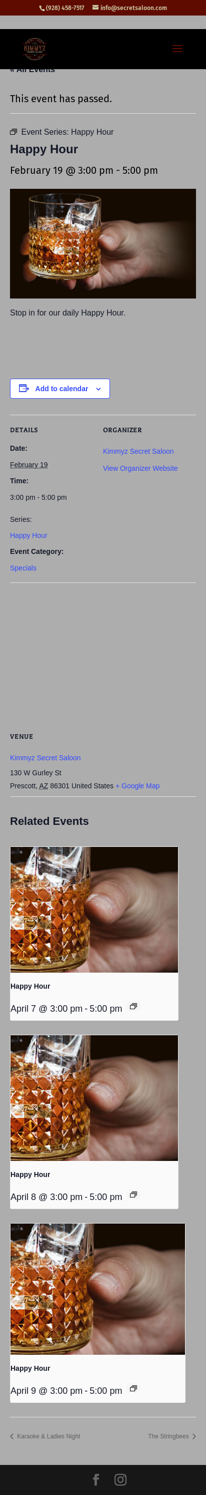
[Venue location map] (103, 654)
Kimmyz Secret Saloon (138, 451)
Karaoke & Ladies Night (48, 1436)
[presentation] (94, 910)
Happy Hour (29, 535)
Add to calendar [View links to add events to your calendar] (62, 389)
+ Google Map (138, 786)
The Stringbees (169, 1436)
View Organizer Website (140, 468)
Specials (23, 568)
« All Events (32, 69)
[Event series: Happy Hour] (133, 1006)
